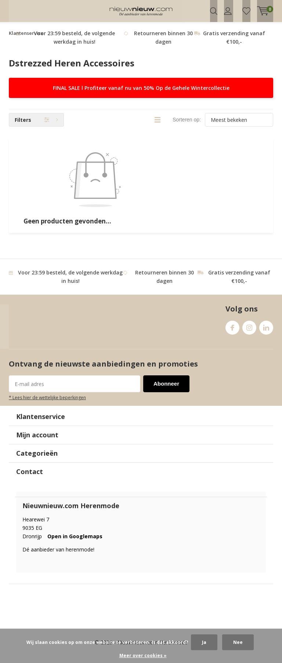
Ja (204, 642)
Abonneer (166, 390)
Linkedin (266, 332)
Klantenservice (26, 40)
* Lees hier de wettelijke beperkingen (47, 404)
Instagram (249, 332)
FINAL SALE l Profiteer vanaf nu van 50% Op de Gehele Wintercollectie (141, 94)
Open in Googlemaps (74, 542)
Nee (238, 642)
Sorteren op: (187, 127)
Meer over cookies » (143, 655)
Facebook (232, 332)
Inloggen (228, 11)
